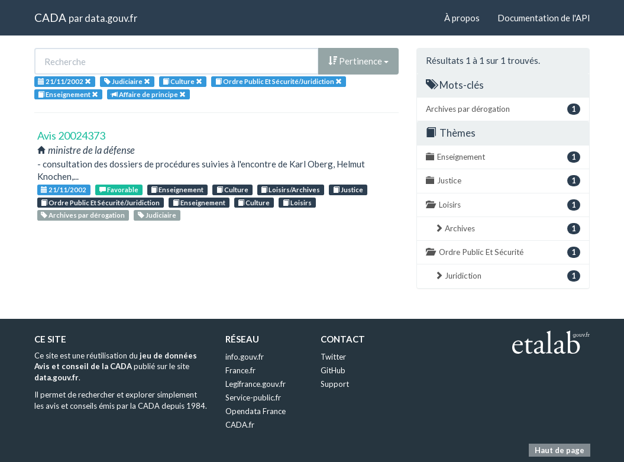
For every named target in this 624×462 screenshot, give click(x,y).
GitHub (333, 370)
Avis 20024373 (71, 135)
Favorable (118, 189)
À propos (462, 17)
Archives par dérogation (83, 215)
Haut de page (559, 450)
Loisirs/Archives (290, 189)
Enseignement (177, 189)
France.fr (240, 370)
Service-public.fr (253, 397)
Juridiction (507, 276)
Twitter (333, 356)
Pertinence (358, 61)
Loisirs (297, 202)
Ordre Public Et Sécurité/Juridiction (100, 202)
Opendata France (255, 411)
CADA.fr (239, 424)
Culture (232, 189)
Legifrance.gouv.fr (255, 384)
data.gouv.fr (111, 18)
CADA (50, 17)
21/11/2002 (63, 189)
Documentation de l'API (543, 17)
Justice (348, 189)
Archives (507, 228)
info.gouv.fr (244, 356)
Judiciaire (157, 215)
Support (335, 384)
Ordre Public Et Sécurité (503, 252)
